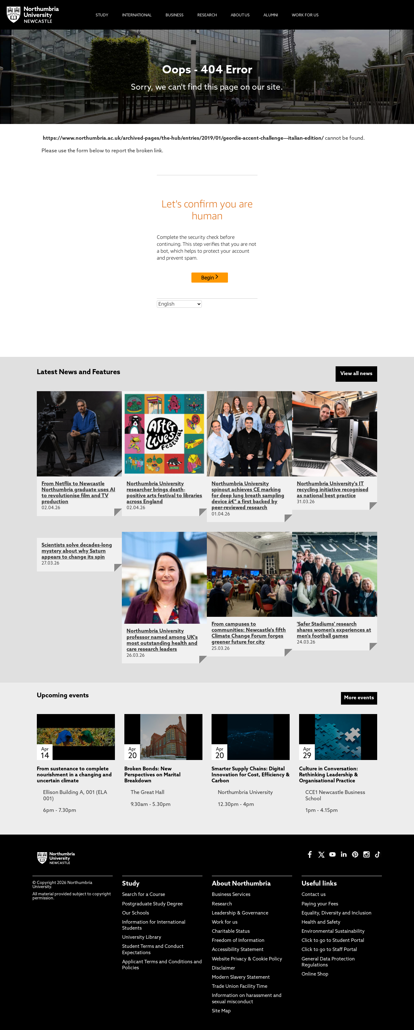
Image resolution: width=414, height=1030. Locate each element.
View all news (356, 373)
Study (130, 884)
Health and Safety (321, 922)
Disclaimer (223, 968)
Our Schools (135, 913)
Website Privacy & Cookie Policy (247, 959)
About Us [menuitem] (240, 15)
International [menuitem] (137, 15)
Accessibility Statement (238, 950)
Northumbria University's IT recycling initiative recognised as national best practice (332, 489)
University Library (141, 937)
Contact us (314, 894)
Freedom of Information (238, 940)
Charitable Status (231, 931)
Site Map (221, 1011)
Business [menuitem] (175, 15)
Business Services (231, 894)
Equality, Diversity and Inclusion (336, 913)
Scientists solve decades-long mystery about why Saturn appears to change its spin (77, 551)
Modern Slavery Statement (241, 977)
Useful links (319, 884)
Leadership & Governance (240, 913)
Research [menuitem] (207, 15)
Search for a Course (143, 894)
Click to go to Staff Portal (329, 950)
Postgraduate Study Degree (152, 904)
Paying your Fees (320, 904)
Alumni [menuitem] (271, 15)
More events (359, 698)
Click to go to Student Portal (333, 940)
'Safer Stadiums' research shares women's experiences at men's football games (334, 630)
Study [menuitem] (102, 15)
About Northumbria (241, 884)
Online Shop (315, 974)
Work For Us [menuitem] (305, 15)
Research (222, 904)
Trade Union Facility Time (239, 986)
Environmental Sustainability (333, 931)
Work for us (224, 922)
